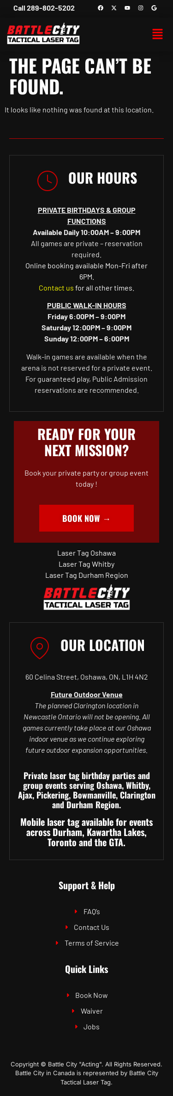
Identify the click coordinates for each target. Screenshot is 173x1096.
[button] (157, 34)
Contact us (56, 287)
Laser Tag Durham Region (86, 574)
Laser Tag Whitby (86, 563)
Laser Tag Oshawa (86, 552)
